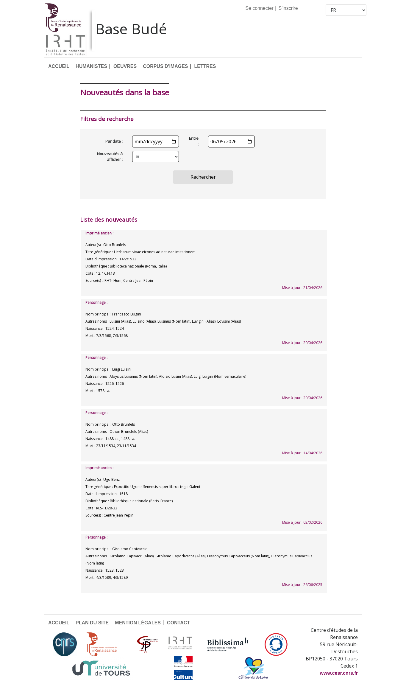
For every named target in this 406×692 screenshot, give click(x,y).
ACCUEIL (58, 66)
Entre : (194, 141)
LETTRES (205, 66)
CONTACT (178, 622)
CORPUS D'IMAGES (165, 66)
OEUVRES (125, 66)
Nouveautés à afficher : (110, 156)
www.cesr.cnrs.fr (339, 673)
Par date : (114, 141)
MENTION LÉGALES (138, 622)
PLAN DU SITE (92, 622)
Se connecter (259, 8)
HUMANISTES (91, 66)
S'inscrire (288, 8)
